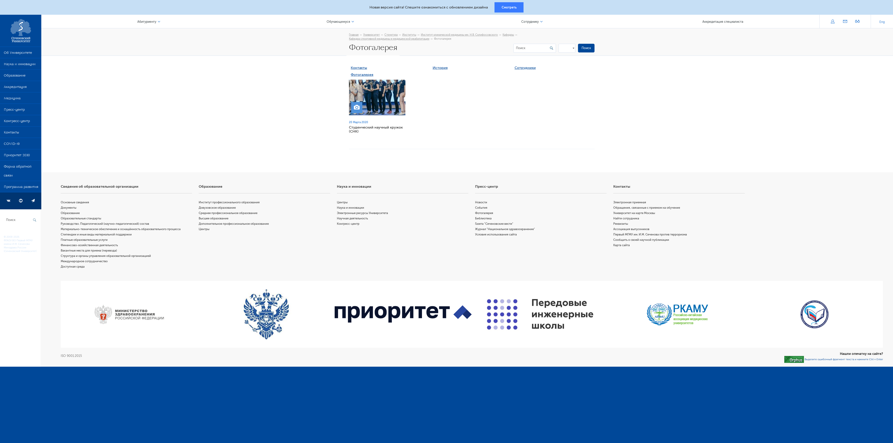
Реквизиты (620, 224)
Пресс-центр (14, 111)
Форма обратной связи (17, 172)
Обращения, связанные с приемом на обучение (646, 208)
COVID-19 (12, 145)
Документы (69, 208)
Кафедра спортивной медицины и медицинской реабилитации (389, 39)
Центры (204, 229)
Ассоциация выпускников (631, 229)
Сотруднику (530, 22)
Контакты (11, 133)
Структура (391, 35)
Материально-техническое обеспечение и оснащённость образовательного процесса (121, 229)
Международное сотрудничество (84, 262)
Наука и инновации (19, 65)
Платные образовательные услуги (84, 240)
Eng (882, 22)
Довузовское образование (217, 208)
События (482, 208)
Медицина (12, 99)
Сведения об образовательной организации (100, 187)
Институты (410, 35)
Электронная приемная (629, 203)
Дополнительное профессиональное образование (234, 224)
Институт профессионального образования (229, 203)
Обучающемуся (339, 22)
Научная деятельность (353, 219)
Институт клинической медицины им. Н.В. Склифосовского (459, 35)
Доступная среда (73, 267)
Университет (372, 35)
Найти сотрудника (626, 219)
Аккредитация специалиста (722, 22)
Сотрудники (525, 69)
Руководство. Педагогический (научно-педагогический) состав (105, 224)
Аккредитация (15, 88)
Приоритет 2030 (17, 156)
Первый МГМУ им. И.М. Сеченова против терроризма (650, 235)
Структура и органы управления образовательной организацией (106, 256)
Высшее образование (214, 219)
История (440, 69)
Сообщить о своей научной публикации (641, 240)
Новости (482, 203)
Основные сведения (75, 203)
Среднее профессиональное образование (228, 213)
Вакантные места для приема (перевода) (89, 251)
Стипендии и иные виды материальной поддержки (96, 235)
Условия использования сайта (496, 235)
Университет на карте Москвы (634, 213)
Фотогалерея (362, 75)
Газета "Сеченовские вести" (495, 224)
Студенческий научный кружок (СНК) (376, 130)
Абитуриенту (147, 22)
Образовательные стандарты (81, 219)
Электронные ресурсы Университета (363, 213)
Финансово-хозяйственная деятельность (90, 245)
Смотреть (509, 7)
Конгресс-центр (17, 122)
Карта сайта (621, 245)
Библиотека (484, 219)
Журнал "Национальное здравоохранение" (505, 229)
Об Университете (18, 54)
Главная (354, 35)
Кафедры (508, 35)
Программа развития (21, 188)
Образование (14, 76)
